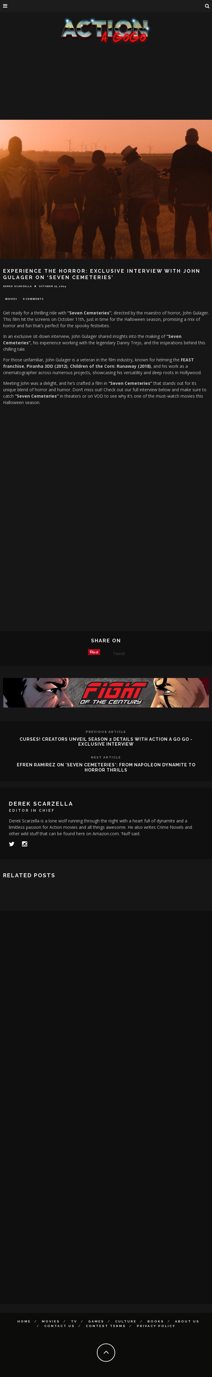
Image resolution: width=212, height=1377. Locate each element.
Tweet (119, 653)
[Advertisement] (106, 91)
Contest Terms (106, 1326)
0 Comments (33, 298)
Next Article (106, 757)
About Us (187, 1321)
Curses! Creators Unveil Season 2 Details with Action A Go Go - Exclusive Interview (106, 742)
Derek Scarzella (17, 286)
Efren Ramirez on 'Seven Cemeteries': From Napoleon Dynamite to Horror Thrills (106, 767)
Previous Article (106, 731)
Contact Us (59, 1326)
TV (74, 1321)
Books (156, 1321)
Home (24, 1321)
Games (96, 1321)
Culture (126, 1321)
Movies (11, 298)
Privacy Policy (156, 1326)
